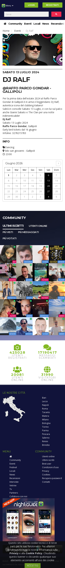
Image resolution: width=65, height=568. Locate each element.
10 (24, 180)
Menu (7, 7)
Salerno (46, 437)
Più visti (8, 232)
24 (24, 191)
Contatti (46, 481)
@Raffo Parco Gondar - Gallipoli (27, 90)
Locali (36, 23)
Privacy (45, 470)
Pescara (46, 434)
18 (32, 186)
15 (8, 186)
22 (8, 191)
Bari (44, 397)
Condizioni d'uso (50, 467)
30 (16, 196)
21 (56, 186)
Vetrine (13, 485)
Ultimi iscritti (13, 225)
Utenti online (38, 225)
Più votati (9, 238)
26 (40, 191)
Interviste (14, 481)
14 (56, 180)
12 (40, 180)
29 (8, 196)
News (45, 23)
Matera (45, 415)
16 (16, 186)
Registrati (52, 5)
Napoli (45, 405)
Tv (11, 489)
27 (48, 191)
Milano (45, 419)
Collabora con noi (18, 496)
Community (15, 23)
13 (48, 180)
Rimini (45, 441)
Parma (45, 430)
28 (56, 191)
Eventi (27, 23)
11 (32, 180)
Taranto (46, 412)
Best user (46, 463)
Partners (14, 492)
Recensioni (57, 23)
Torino (45, 426)
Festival (13, 467)
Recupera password (52, 478)
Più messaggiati (28, 232)
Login (31, 5)
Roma (45, 408)
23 (16, 191)
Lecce (45, 401)
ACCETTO (32, 565)
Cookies (46, 474)
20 (48, 186)
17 (24, 186)
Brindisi (46, 445)
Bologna (46, 423)
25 (32, 191)
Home (6, 30)
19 (40, 186)
